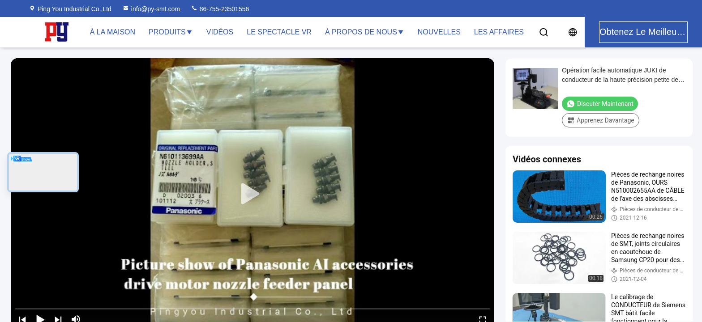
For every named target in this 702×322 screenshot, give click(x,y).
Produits (171, 32)
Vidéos (219, 32)
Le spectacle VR (279, 32)
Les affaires (499, 32)
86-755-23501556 (220, 9)
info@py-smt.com (151, 9)
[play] (252, 194)
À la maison (112, 32)
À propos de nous (364, 32)
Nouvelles (439, 32)
